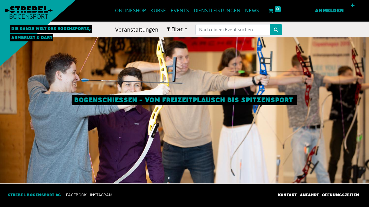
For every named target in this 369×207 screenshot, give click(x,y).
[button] (353, 6)
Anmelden (329, 10)
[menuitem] (130, 11)
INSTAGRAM (101, 195)
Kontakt (287, 195)
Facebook (76, 195)
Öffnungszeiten (340, 195)
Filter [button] (175, 29)
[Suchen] (276, 29)
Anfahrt (309, 195)
